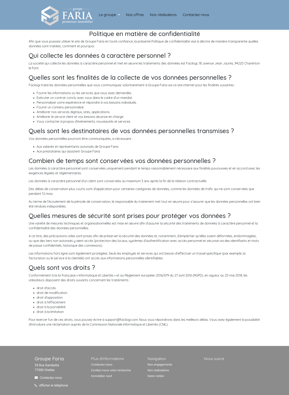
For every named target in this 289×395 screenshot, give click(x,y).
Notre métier (155, 376)
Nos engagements (159, 364)
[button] (109, 15)
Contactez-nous (51, 377)
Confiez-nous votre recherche (111, 370)
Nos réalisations (158, 370)
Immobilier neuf (101, 376)
